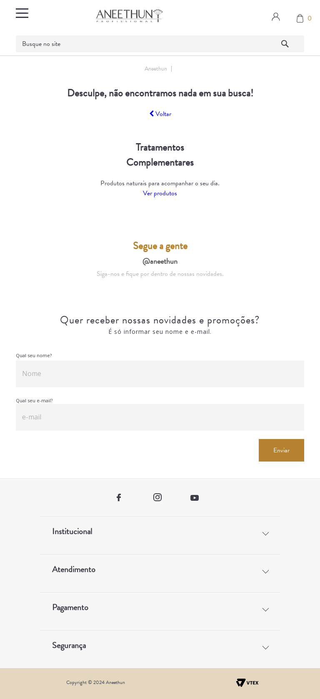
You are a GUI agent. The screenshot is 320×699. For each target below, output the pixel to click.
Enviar (281, 450)
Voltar (160, 114)
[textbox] (160, 43)
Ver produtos (160, 193)
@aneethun (160, 261)
